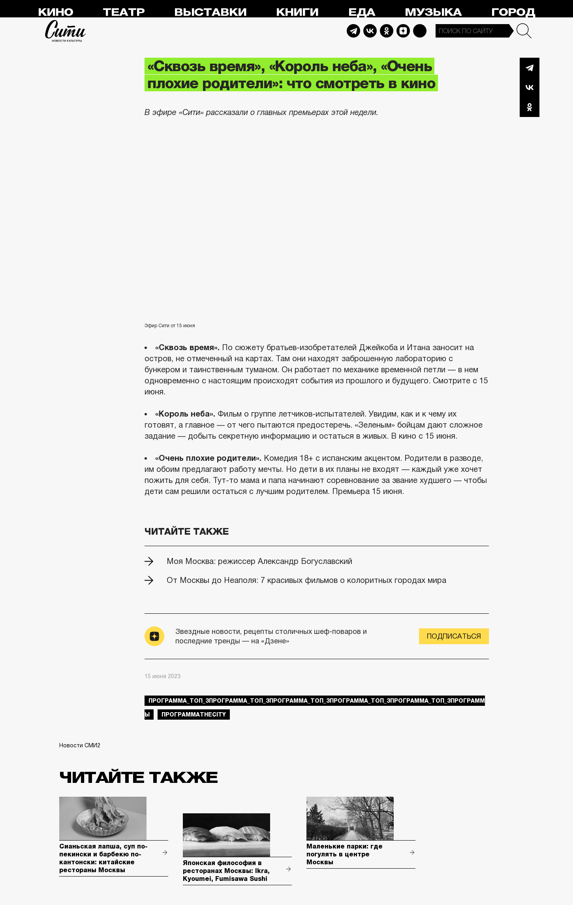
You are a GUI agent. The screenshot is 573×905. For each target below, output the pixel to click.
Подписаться (454, 636)
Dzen (403, 31)
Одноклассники (529, 107)
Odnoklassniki (386, 31)
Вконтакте (529, 87)
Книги (297, 12)
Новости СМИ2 (79, 745)
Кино (55, 12)
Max (419, 31)
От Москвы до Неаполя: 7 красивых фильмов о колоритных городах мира (306, 580)
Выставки (210, 12)
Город (513, 12)
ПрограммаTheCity (194, 714)
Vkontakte (370, 31)
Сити (65, 31)
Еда (361, 12)
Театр (124, 12)
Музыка (433, 12)
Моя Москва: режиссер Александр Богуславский (259, 561)
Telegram (353, 31)
